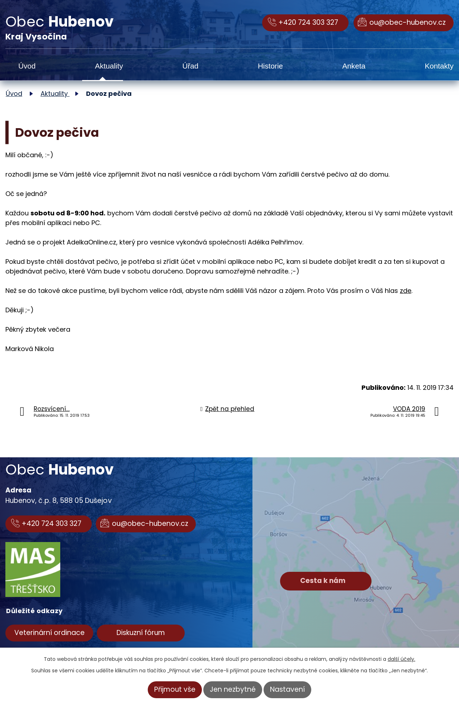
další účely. (401, 659)
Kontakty (439, 66)
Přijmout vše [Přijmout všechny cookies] (174, 689)
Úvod (27, 66)
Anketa (353, 66)
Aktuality (109, 66)
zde (405, 290)
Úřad (191, 66)
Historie (270, 66)
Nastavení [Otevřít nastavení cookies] (287, 689)
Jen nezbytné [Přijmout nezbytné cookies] (233, 689)
